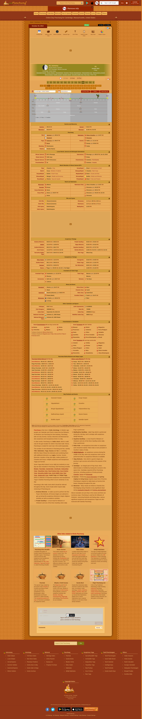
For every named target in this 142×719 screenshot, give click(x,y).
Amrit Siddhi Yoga (57, 473)
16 (96, 85)
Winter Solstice (11, 671)
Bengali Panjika (128, 671)
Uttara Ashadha (90, 135)
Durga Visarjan (51, 72)
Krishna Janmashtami (99, 490)
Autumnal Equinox (12, 668)
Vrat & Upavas (66, 13)
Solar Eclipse (11, 656)
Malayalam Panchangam (131, 668)
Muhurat (58, 13)
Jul (72, 82)
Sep (79, 82)
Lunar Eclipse (11, 659)
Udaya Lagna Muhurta (77, 359)
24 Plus (79, 78)
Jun (69, 82)
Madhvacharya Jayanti (99, 72)
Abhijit (42, 244)
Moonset (81, 129)
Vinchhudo (57, 469)
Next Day (104, 91)
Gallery (98, 13)
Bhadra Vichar (70, 662)
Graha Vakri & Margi (32, 668)
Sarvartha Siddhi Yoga (78, 74)
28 (83, 88)
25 (72, 88)
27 (79, 88)
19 (50, 88)
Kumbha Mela (128, 674)
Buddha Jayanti (58, 74)
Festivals (75, 13)
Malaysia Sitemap (64, 715)
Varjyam (41, 265)
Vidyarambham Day (87, 72)
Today (95, 91)
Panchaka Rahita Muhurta (39, 359)
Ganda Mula (49, 469)
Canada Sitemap (91, 715)
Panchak (68, 656)
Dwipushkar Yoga (90, 662)
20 (54, 88)
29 (87, 88)
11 (78, 85)
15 (92, 85)
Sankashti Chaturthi (84, 490)
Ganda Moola (69, 659)
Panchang (42, 13)
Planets (87, 13)
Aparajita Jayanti (66, 74)
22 (61, 88)
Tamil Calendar (109, 662)
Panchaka (42, 469)
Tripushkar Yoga (43, 471)
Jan (51, 82)
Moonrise (41, 129)
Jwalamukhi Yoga (43, 475)
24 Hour (72, 78)
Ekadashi (49, 138)
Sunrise (42, 127)
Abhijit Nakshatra (70, 671)
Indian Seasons (128, 656)
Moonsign (41, 184)
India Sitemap (82, 715)
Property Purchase (51, 665)
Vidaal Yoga (93, 74)
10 (74, 85)
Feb (54, 82)
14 (89, 85)
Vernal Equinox (11, 662)
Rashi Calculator (129, 662)
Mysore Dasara (49, 74)
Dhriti (48, 143)
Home (36, 13)
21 (58, 88)
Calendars (50, 13)
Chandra (76, 474)
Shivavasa (41, 298)
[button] (109, 3)
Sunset (81, 127)
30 (90, 88)
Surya (81, 474)
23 (65, 88)
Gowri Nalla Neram (110, 659)
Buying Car (49, 662)
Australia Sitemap (74, 715)
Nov (86, 82)
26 (76, 88)
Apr (62, 82)
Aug (76, 82)
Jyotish (81, 13)
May (65, 82)
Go (81, 643)
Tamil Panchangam (110, 656)
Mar (58, 82)
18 (47, 88)
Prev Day (85, 91)
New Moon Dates (32, 659)
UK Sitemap (56, 715)
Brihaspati (89, 474)
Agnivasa (41, 292)
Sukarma (49, 140)
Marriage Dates (50, 656)
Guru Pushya (89, 671)
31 (94, 88)
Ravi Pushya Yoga (53, 471)
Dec (90, 82)
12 (81, 85)
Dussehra (66, 72)
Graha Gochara (31, 671)
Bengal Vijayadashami (75, 72)
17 (99, 85)
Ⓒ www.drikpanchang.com (70, 697)
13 (85, 85)
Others (104, 13)
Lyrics (93, 13)
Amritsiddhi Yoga (90, 659)
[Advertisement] (70, 50)
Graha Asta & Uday (32, 665)
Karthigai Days (109, 665)
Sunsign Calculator (129, 665)
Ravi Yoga (87, 74)
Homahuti (41, 287)
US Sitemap (49, 715)
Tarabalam (79, 324)
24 (69, 88)
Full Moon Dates (31, 656)
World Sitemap (70, 713)
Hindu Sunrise (128, 659)
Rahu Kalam (40, 259)
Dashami (49, 135)
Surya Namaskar (92, 477)
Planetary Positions (32, 662)
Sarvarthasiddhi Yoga (91, 656)
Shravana (89, 138)
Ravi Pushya (88, 668)
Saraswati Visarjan (41, 72)
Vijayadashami (59, 72)
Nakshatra (81, 135)
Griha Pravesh (50, 659)
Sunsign (41, 187)
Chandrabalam (41, 324)
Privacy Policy (70, 698)
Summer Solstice (12, 665)
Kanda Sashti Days (110, 671)
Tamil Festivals (109, 668)
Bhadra (36, 469)
